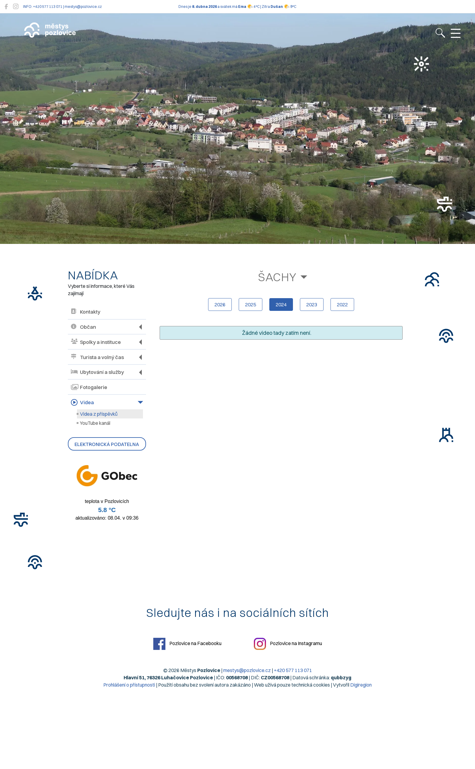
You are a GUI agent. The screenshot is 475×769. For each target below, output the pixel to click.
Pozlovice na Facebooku (187, 644)
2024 (281, 304)
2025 (250, 304)
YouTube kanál (95, 423)
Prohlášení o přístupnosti (129, 685)
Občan (83, 327)
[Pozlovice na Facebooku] (6, 6)
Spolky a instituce (96, 342)
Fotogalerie (89, 387)
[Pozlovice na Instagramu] (15, 6)
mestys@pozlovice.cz (247, 670)
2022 (342, 304)
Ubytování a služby (97, 372)
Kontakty (85, 312)
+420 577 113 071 (293, 670)
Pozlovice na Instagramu (288, 644)
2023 (311, 304)
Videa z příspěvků (99, 414)
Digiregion (361, 685)
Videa (82, 402)
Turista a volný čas (97, 357)
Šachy (277, 277)
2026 (219, 304)
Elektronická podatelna (107, 444)
